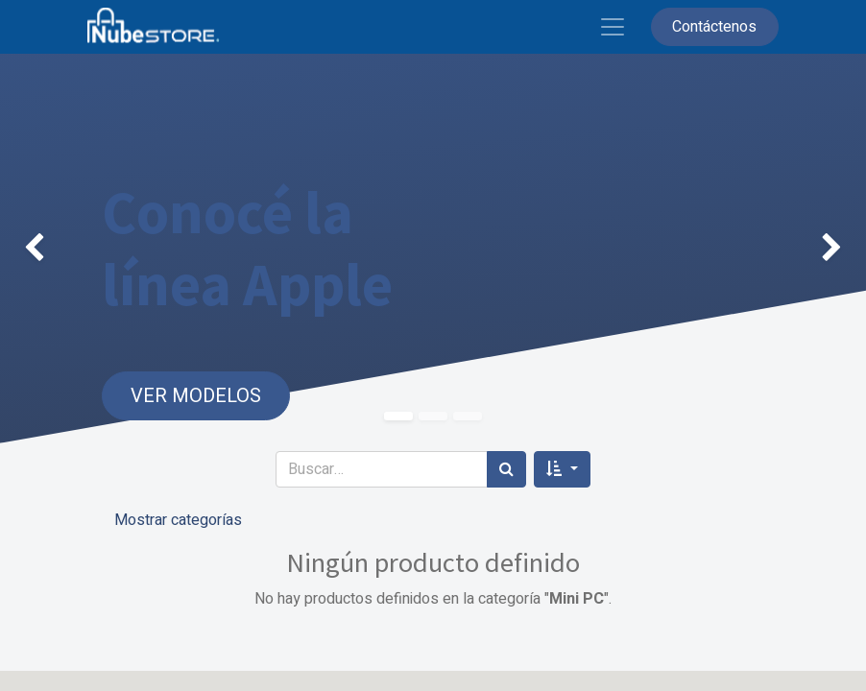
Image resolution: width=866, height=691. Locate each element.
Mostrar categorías (178, 520)
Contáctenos (714, 26)
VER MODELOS (196, 396)
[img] (34, 248)
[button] (561, 469)
